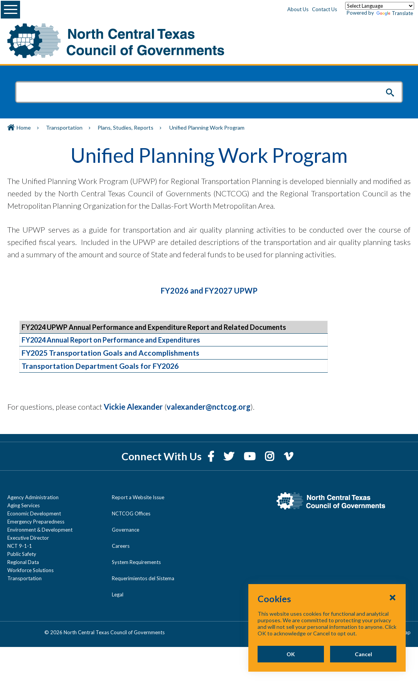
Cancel (363, 654)
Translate (394, 13)
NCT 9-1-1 (19, 546)
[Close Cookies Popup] (392, 597)
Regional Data (23, 562)
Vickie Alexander (133, 406)
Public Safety (21, 554)
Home (24, 127)
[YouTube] (250, 456)
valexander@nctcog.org (209, 406)
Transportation (64, 127)
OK (291, 654)
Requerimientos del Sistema (143, 578)
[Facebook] (211, 456)
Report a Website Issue (138, 497)
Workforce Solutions (30, 570)
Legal (117, 594)
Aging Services (23, 505)
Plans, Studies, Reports (125, 127)
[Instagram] (270, 456)
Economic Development (34, 513)
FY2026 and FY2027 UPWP (209, 290)
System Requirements (136, 562)
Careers (121, 546)
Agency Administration (33, 497)
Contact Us (324, 9)
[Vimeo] (288, 456)
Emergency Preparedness (35, 521)
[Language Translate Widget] (379, 6)
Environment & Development (39, 530)
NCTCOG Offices (131, 513)
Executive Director (28, 538)
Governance (125, 530)
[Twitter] (230, 456)
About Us (297, 9)
